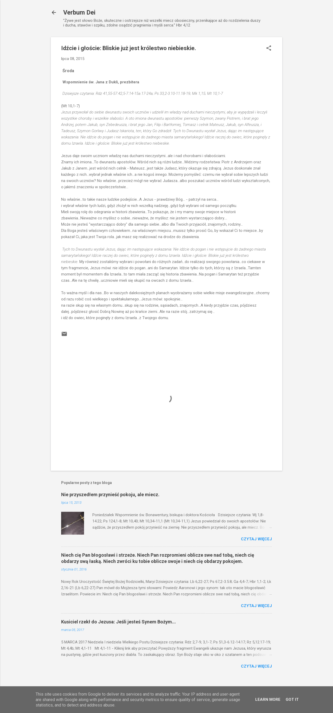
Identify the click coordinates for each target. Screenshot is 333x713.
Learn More (267, 699)
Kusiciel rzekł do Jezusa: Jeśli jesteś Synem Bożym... (118, 621)
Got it (292, 699)
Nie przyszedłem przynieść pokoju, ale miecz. (110, 494)
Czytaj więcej (256, 539)
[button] (269, 48)
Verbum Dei (79, 12)
